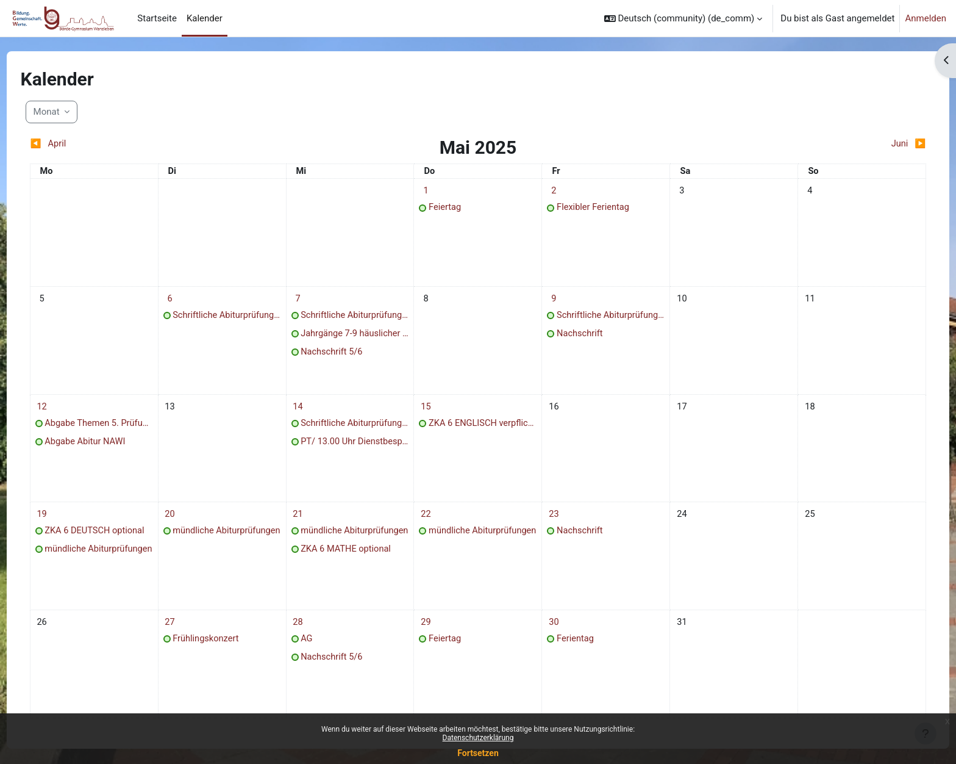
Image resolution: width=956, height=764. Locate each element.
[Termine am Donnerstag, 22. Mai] (429, 523)
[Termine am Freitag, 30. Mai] (550, 634)
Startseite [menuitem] (157, 18)
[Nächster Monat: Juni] (797, 144)
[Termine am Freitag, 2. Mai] (550, 191)
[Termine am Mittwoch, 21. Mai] (307, 523)
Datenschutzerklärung (478, 737)
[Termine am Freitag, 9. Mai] (550, 302)
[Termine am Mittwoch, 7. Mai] (307, 302)
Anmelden (925, 18)
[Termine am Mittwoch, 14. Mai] (307, 412)
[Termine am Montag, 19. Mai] (64, 523)
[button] (683, 18)
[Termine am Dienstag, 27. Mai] (186, 634)
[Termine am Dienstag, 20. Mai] (186, 523)
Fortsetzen (478, 753)
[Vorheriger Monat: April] (158, 144)
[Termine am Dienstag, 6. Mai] (186, 302)
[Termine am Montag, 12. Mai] (64, 412)
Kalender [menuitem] (205, 18)
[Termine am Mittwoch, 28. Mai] (307, 634)
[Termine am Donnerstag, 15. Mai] (429, 412)
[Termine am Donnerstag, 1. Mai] (429, 191)
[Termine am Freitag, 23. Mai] (550, 523)
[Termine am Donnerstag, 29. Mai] (429, 634)
